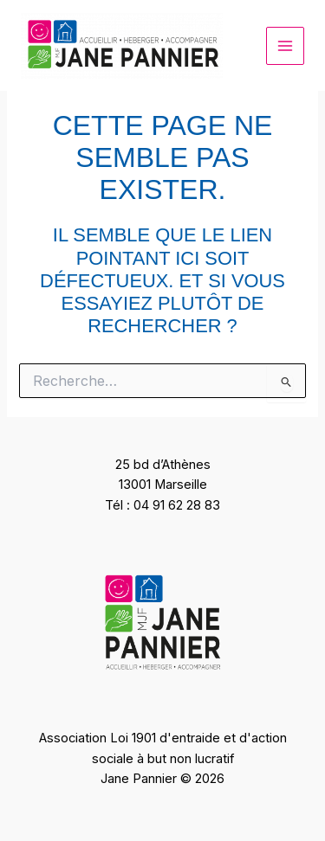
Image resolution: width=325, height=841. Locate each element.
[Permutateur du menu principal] (285, 46)
